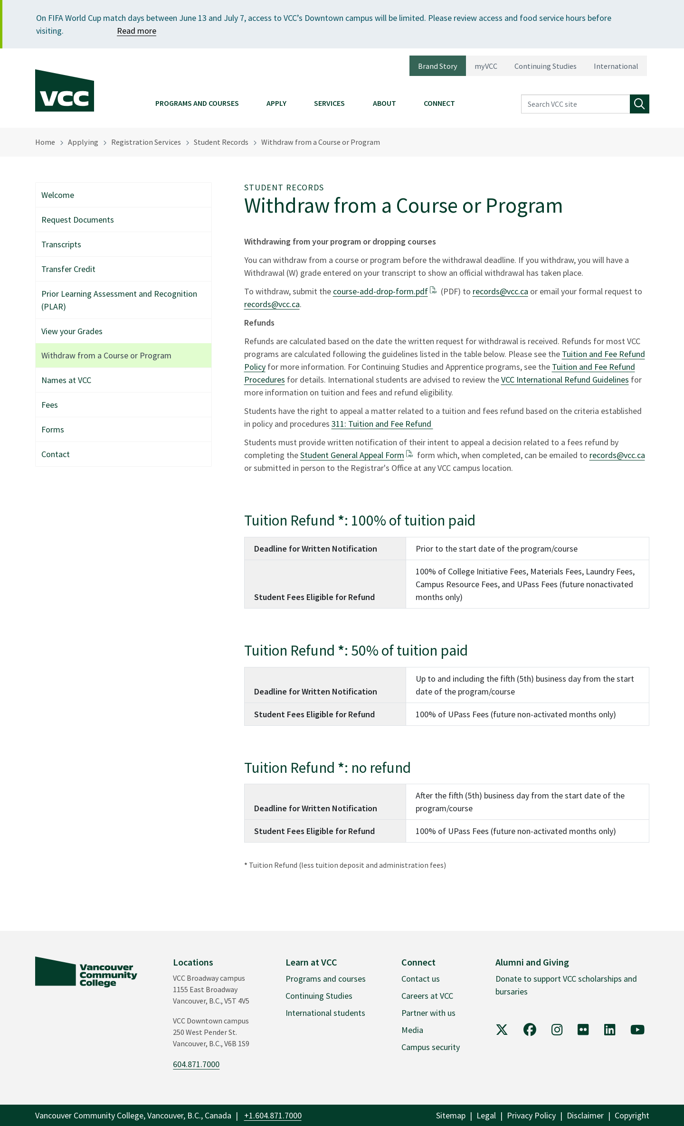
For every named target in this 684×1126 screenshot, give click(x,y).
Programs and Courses (197, 103)
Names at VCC (66, 380)
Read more (136, 30)
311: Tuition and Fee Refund (382, 423)
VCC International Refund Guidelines (565, 379)
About (384, 103)
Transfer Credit (68, 268)
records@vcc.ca (500, 291)
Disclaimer (585, 1115)
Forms (52, 429)
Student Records (221, 142)
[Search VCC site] (575, 104)
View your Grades (72, 331)
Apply (276, 103)
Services (329, 103)
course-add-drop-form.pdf (380, 291)
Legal (486, 1115)
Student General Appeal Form (352, 455)
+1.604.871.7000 (273, 1115)
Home (45, 142)
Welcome (57, 194)
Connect (439, 103)
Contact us (420, 978)
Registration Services (146, 142)
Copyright (632, 1115)
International (616, 66)
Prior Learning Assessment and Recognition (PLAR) (119, 300)
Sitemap (451, 1115)
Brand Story (437, 66)
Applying (83, 142)
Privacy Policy (531, 1115)
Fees (49, 404)
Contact (55, 454)
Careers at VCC (427, 995)
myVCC (486, 66)
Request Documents (77, 219)
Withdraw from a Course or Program (320, 142)
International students (325, 1012)
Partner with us (428, 1012)
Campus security (430, 1047)
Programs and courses (325, 978)
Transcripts (61, 244)
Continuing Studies (545, 66)
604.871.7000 (196, 1064)
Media (412, 1029)
